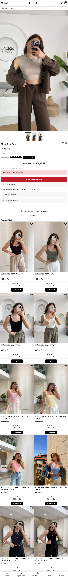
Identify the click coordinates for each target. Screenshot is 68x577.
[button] (5, 70)
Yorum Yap (34, 215)
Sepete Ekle (17, 290)
